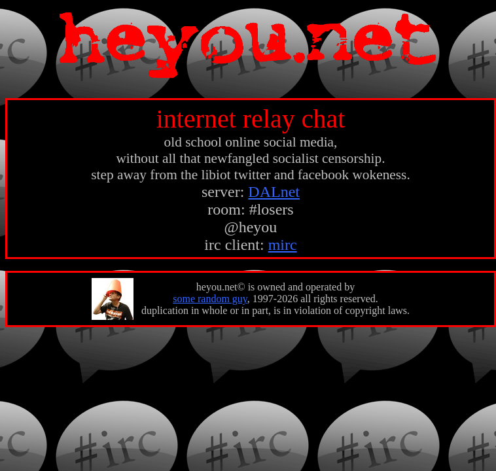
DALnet (274, 191)
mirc (282, 244)
